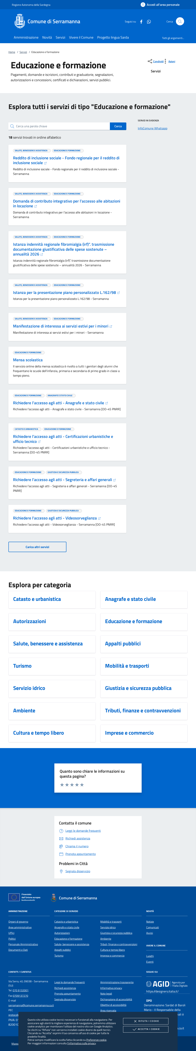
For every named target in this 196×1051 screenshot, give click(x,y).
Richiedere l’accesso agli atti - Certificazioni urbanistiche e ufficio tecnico (63, 438)
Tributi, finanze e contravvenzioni (118, 944)
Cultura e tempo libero (112, 950)
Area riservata (108, 1010)
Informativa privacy (111, 988)
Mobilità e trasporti (111, 922)
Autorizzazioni (62, 933)
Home (11, 52)
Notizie (150, 922)
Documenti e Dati (18, 950)
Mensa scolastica (28, 360)
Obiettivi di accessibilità (113, 1005)
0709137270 (20, 996)
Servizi (23, 52)
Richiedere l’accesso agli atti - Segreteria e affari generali (64, 479)
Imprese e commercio (112, 955)
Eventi (150, 962)
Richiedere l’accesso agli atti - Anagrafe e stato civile (60, 403)
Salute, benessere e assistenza (71, 944)
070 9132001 (21, 990)
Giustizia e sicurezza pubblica (116, 933)
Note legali (106, 993)
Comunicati (152, 927)
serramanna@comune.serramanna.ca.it (31, 1005)
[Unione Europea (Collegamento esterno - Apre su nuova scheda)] (25, 898)
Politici (12, 939)
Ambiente (105, 939)
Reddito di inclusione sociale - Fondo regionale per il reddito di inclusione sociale (66, 160)
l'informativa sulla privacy (81, 1043)
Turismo (58, 955)
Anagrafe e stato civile (66, 927)
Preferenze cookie (96, 1040)
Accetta (146, 1029)
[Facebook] (140, 21)
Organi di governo (18, 922)
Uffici (11, 933)
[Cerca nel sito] (180, 21)
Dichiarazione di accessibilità (116, 999)
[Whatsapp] (147, 21)
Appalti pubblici (62, 950)
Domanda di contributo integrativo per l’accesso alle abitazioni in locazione (66, 203)
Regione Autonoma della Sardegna (31, 5)
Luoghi (150, 956)
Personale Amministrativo (23, 944)
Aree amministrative (20, 927)
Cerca (118, 126)
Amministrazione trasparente (117, 982)
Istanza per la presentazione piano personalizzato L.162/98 (66, 292)
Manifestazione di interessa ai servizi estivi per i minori (62, 326)
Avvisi (149, 933)
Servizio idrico (108, 927)
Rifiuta (145, 1021)
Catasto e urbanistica (66, 922)
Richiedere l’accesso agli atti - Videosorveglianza (57, 518)
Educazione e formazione (68, 939)
